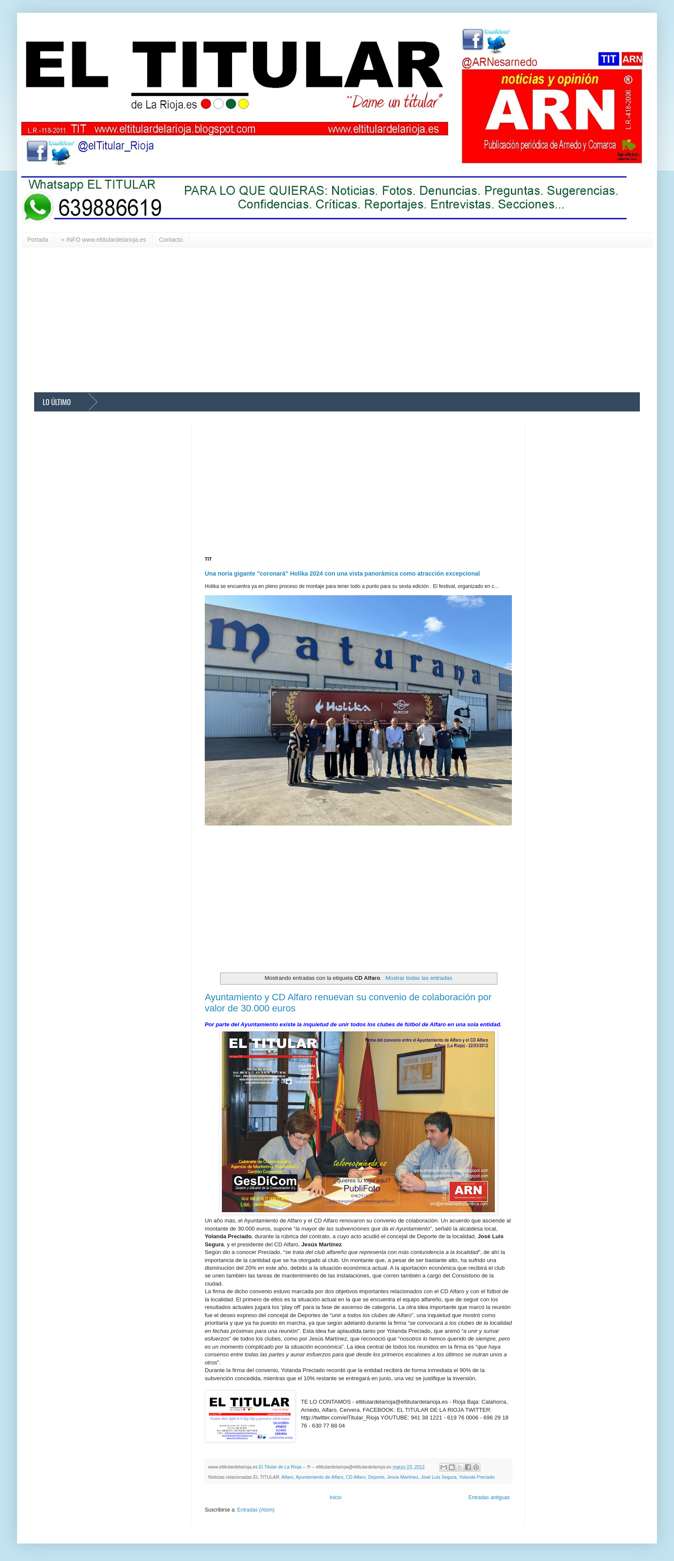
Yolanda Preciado (477, 1477)
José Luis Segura (438, 1477)
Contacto (171, 239)
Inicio (336, 1497)
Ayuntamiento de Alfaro (319, 1477)
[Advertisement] (290, 319)
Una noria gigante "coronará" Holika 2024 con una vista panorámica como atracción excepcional (342, 573)
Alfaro (287, 1477)
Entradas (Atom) (255, 1510)
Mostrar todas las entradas (419, 978)
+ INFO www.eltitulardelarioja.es (103, 239)
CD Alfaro (356, 1477)
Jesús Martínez (402, 1477)
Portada (37, 239)
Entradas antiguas (489, 1497)
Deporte (376, 1477)
